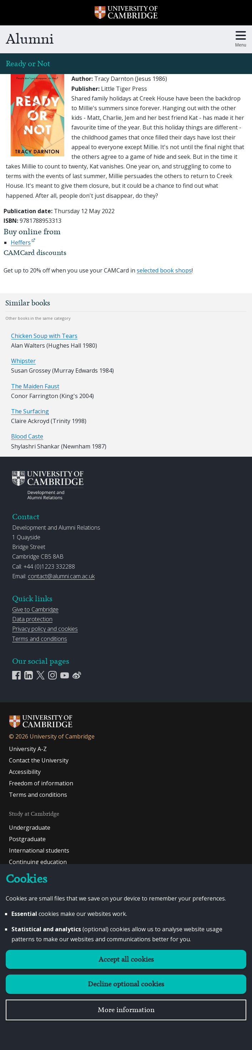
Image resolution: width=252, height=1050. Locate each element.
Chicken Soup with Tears (44, 336)
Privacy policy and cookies (45, 629)
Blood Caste (27, 436)
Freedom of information (41, 783)
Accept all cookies (126, 959)
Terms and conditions (39, 639)
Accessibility (25, 772)
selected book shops (164, 270)
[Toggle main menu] (240, 39)
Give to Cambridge (35, 609)
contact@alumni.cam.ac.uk (61, 576)
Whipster (23, 361)
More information (126, 1009)
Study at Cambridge (34, 814)
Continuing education (38, 862)
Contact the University (39, 760)
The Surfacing (30, 411)
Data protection (32, 619)
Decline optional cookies (126, 984)
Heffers (21, 242)
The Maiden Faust (35, 386)
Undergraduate (29, 827)
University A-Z (28, 749)
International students (39, 850)
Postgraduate (27, 839)
